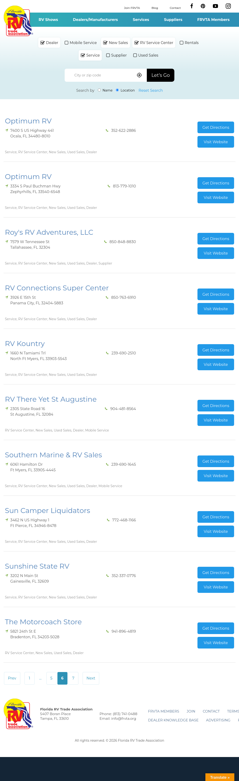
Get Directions (215, 127)
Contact (175, 7)
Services (141, 19)
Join (191, 711)
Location (125, 90)
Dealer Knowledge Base (173, 720)
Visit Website (216, 142)
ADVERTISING (218, 720)
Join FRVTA (132, 7)
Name (105, 90)
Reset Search (151, 90)
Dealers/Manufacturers (95, 19)
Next (91, 678)
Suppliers (173, 19)
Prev (12, 678)
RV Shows (48, 19)
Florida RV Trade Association (18, 21)
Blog (154, 7)
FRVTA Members (213, 19)
